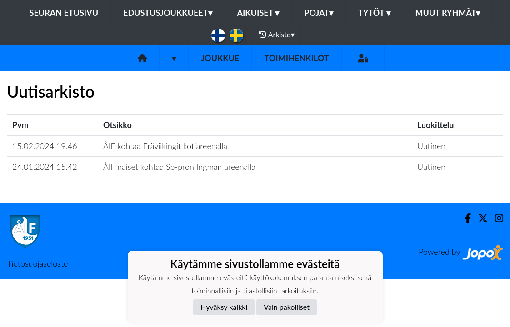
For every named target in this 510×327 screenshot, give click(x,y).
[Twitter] (479, 218)
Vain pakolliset (287, 306)
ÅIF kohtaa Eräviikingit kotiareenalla (165, 146)
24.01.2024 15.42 (44, 167)
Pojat (318, 13)
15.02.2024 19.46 (44, 146)
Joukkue (220, 58)
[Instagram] (495, 218)
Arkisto (277, 34)
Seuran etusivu (64, 13)
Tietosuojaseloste (37, 263)
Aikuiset (258, 13)
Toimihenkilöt (296, 58)
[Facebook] (464, 218)
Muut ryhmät (447, 13)
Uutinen (431, 146)
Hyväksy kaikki (223, 306)
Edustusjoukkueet (167, 13)
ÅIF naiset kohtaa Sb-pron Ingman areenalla (179, 167)
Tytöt (374, 13)
